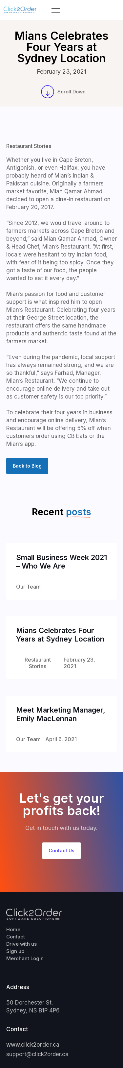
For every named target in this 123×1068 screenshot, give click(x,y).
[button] (55, 10)
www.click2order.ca (32, 1044)
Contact (15, 937)
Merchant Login (25, 958)
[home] (23, 10)
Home (13, 929)
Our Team (28, 586)
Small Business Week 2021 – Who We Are (61, 561)
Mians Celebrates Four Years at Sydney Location (60, 634)
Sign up (15, 951)
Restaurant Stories (28, 146)
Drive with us (21, 944)
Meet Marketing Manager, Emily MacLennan (60, 714)
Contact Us (61, 850)
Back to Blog (27, 466)
